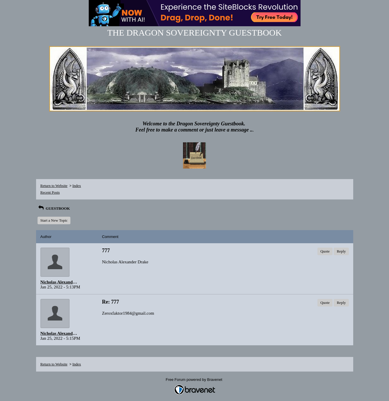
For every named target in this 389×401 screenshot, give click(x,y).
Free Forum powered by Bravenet (194, 379)
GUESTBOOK (54, 208)
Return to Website (54, 185)
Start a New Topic (54, 220)
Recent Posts (50, 192)
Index (76, 185)
